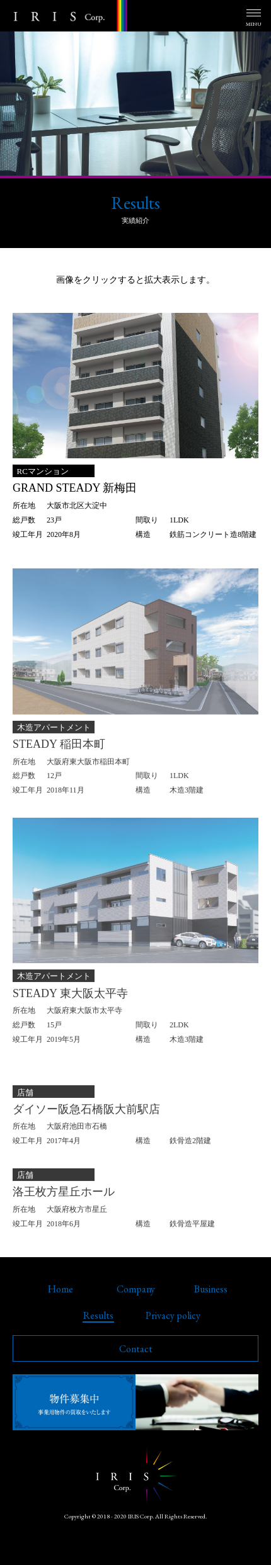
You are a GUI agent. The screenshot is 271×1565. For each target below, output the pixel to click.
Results (98, 1315)
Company (136, 1289)
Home (60, 1289)
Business (211, 1289)
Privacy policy (173, 1315)
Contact (136, 1348)
